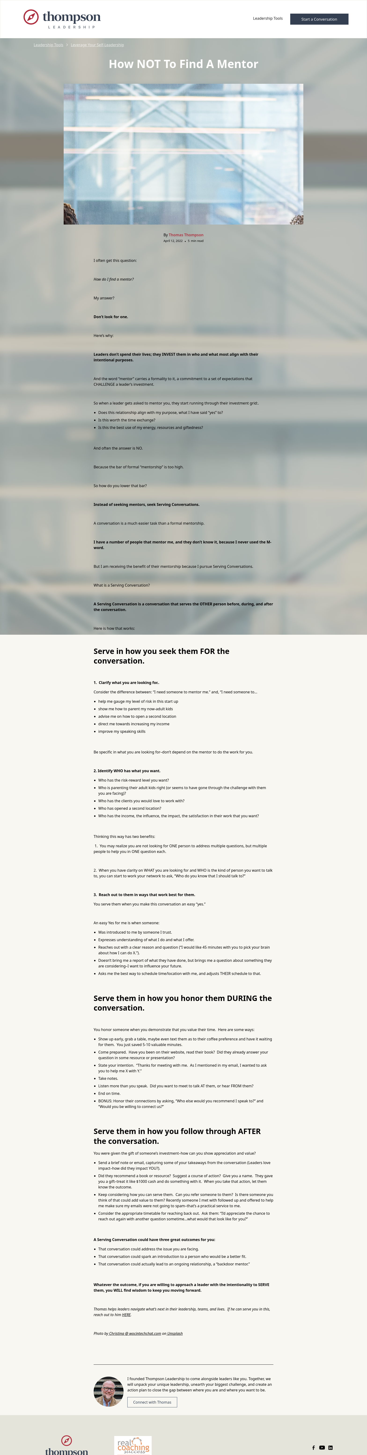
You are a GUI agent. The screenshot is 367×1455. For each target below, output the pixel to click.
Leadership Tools (268, 18)
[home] (89, 19)
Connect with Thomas (152, 1402)
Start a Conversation (319, 19)
